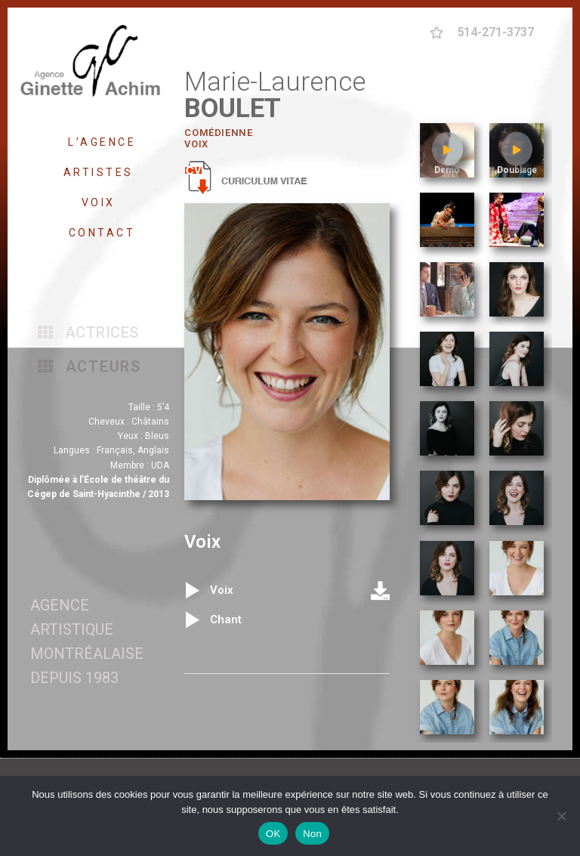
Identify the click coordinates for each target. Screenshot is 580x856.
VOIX (102, 202)
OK (273, 833)
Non (312, 833)
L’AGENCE (102, 142)
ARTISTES (102, 172)
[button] (88, 332)
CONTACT (102, 233)
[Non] (561, 816)
